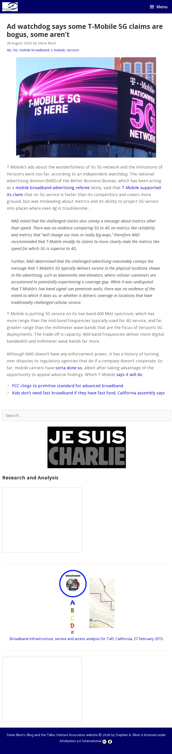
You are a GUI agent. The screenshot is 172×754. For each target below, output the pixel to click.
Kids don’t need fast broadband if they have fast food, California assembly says (88, 392)
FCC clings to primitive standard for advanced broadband (67, 385)
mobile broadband (34, 50)
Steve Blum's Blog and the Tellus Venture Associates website (52, 735)
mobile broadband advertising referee (52, 187)
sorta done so (68, 367)
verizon (73, 50)
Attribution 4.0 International (86, 741)
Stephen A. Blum (128, 735)
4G (9, 50)
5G (15, 50)
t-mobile (58, 50)
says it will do (129, 374)
